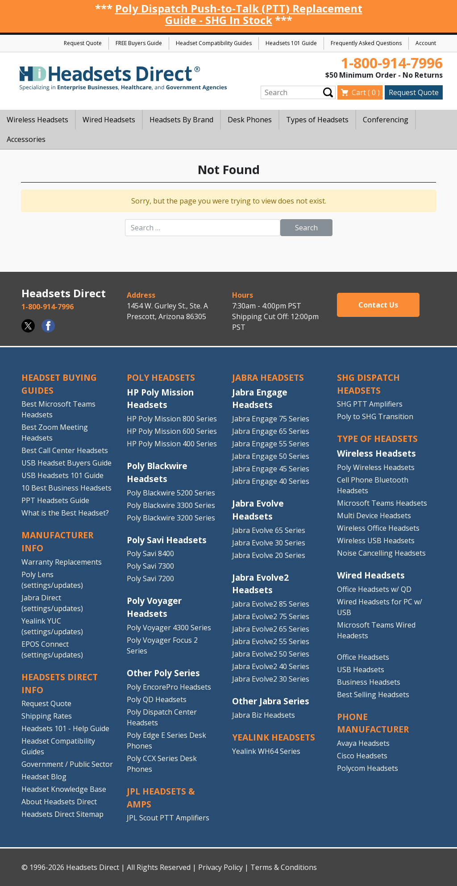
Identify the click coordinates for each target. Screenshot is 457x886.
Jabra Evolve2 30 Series (270, 679)
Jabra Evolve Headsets (258, 509)
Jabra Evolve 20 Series (268, 555)
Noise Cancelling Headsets (381, 553)
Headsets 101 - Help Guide (65, 728)
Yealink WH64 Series (266, 751)
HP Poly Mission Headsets (160, 398)
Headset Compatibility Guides (214, 43)
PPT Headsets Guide (55, 500)
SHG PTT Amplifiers (370, 404)
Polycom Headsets (367, 768)
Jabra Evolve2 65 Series (270, 629)
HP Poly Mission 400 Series (172, 444)
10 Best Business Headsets (66, 488)
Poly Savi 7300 (150, 566)
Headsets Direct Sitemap (62, 814)
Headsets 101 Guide (291, 43)
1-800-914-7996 (392, 62)
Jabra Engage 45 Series (270, 469)
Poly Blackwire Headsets (157, 472)
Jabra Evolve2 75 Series (270, 616)
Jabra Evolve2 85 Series (270, 604)
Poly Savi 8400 (150, 553)
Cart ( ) (366, 92)
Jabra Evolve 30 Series (268, 543)
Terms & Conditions (283, 867)
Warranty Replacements (61, 562)
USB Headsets (360, 669)
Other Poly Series (163, 673)
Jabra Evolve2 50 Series (270, 654)
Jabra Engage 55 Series (270, 444)
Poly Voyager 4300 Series (169, 627)
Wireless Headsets (376, 453)
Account (425, 43)
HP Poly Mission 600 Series (172, 431)
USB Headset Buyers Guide (66, 463)
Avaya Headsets (363, 743)
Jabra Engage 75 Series (270, 419)
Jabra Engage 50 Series (270, 456)
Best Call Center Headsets (64, 450)
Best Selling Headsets (373, 694)
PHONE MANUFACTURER (373, 723)
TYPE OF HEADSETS (377, 439)
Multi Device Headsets (374, 515)
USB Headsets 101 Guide (62, 475)
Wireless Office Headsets (378, 528)
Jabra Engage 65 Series (270, 431)
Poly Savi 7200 (150, 578)
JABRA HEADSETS (268, 377)
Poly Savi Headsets (167, 540)
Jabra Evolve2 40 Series (270, 666)
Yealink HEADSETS (273, 737)
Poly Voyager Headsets (154, 607)
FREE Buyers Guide (139, 43)
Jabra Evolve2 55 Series (270, 641)
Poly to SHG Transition (375, 416)
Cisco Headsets (362, 756)
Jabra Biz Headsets (263, 715)
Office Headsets (363, 657)
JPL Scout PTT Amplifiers (168, 818)
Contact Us (378, 305)
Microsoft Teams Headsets (382, 503)
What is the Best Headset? (65, 513)
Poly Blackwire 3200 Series (171, 518)
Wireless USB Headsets (376, 540)
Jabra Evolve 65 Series (268, 530)
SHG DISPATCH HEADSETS (368, 383)
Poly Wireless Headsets (376, 467)
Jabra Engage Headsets (259, 398)
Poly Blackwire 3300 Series (171, 505)
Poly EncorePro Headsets (169, 687)
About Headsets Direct (59, 802)
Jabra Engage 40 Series (270, 481)
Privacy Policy (220, 867)
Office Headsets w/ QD (374, 589)
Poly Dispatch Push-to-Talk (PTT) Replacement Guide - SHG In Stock (238, 14)
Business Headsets (368, 682)
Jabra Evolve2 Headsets (260, 583)
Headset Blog (43, 777)
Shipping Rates (46, 716)
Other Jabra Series (270, 701)
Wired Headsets (371, 575)
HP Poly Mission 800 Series (172, 419)
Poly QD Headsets (157, 699)
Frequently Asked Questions (366, 43)
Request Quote (83, 43)
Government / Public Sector (67, 764)
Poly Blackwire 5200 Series (171, 493)
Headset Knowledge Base (63, 789)
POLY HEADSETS (161, 377)
